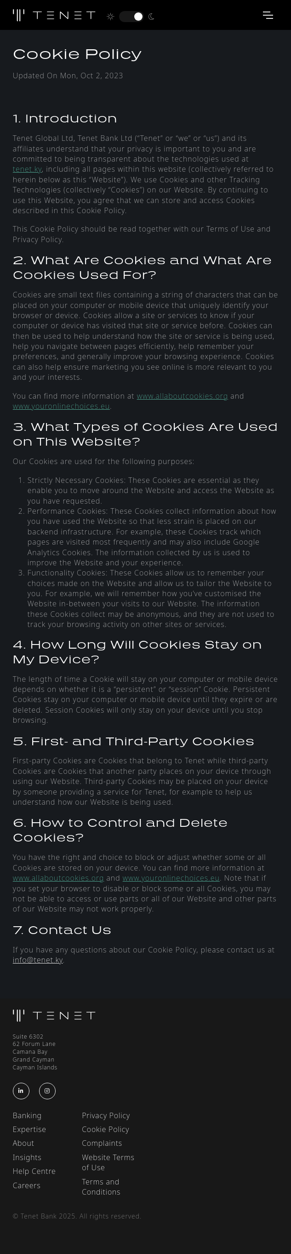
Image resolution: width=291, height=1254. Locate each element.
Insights (27, 1157)
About (23, 1143)
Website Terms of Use (108, 1162)
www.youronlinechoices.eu (61, 406)
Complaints (102, 1143)
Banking (27, 1115)
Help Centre (34, 1171)
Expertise (29, 1129)
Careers (27, 1185)
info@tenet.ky (38, 960)
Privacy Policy (106, 1115)
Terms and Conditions (101, 1187)
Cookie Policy (105, 1129)
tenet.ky (27, 169)
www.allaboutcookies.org (182, 396)
